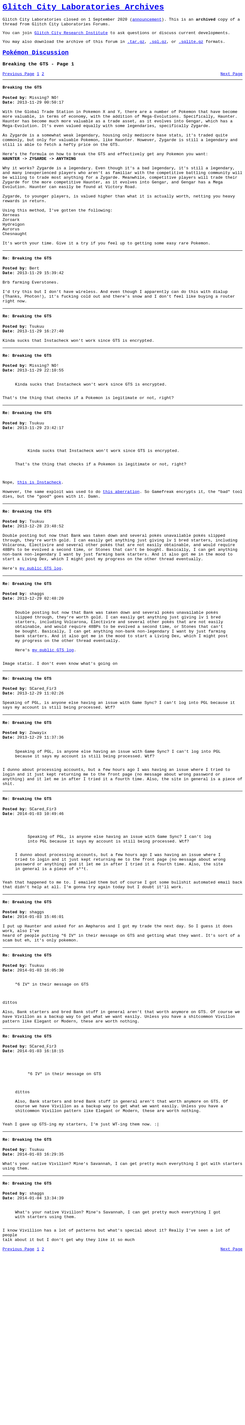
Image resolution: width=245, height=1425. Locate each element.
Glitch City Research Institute (71, 37)
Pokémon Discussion (36, 59)
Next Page (231, 82)
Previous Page (18, 82)
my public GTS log (40, 648)
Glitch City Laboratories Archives (83, 8)
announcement (147, 22)
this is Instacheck (39, 549)
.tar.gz (136, 47)
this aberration (121, 560)
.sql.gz (158, 47)
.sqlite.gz (191, 47)
